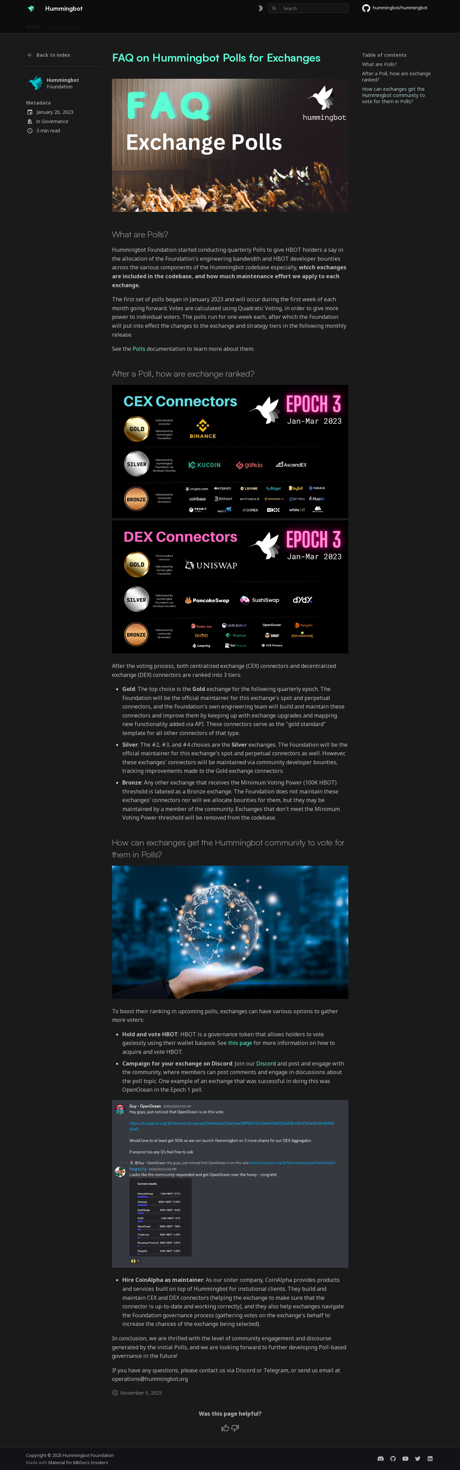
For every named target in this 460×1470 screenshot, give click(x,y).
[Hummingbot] (30, 8)
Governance (55, 121)
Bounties (134, 25)
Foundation (228, 25)
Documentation (66, 25)
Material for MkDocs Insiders (78, 1462)
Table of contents (384, 55)
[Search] (308, 8)
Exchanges (104, 25)
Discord (266, 1063)
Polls (139, 349)
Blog (254, 25)
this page (240, 1043)
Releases (162, 25)
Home (33, 25)
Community (194, 25)
